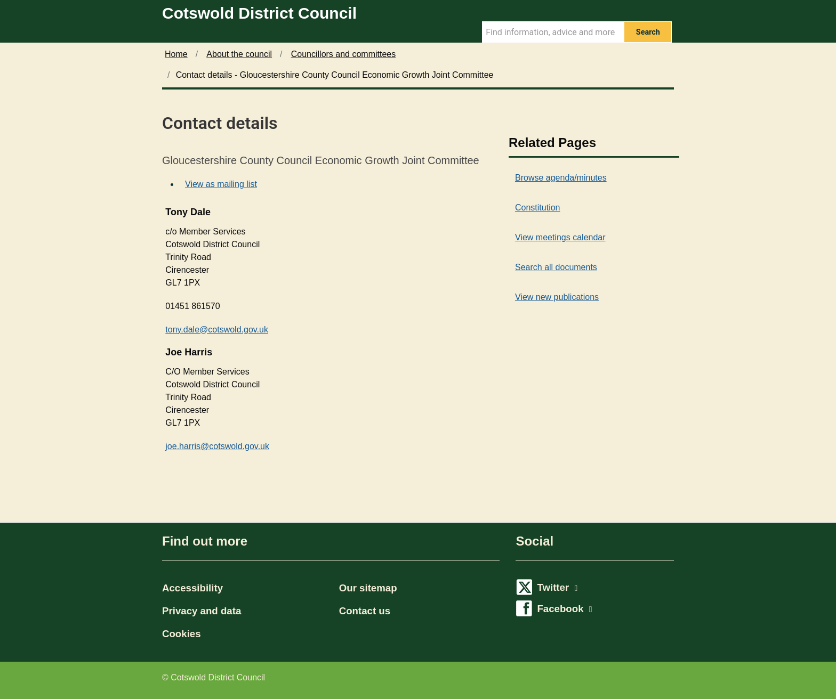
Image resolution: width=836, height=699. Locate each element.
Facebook (564, 608)
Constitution (537, 207)
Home (176, 54)
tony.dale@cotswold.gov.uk (216, 329)
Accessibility (192, 588)
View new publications (557, 297)
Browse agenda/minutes (561, 177)
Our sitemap (368, 588)
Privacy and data (201, 610)
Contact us (364, 610)
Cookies (181, 633)
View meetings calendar (560, 237)
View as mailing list (221, 184)
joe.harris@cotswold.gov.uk (217, 446)
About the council (239, 54)
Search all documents (556, 267)
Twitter (557, 587)
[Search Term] (553, 32)
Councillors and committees (343, 54)
